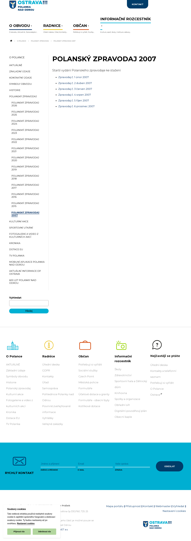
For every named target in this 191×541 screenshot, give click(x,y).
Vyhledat (15, 297)
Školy (118, 369)
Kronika (11, 412)
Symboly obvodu (17, 376)
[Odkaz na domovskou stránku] (11, 41)
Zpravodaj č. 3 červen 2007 (75, 88)
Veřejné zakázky (52, 424)
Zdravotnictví (123, 375)
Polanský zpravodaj (40, 41)
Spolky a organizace (127, 399)
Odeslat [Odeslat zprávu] (169, 466)
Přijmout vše (19, 531)
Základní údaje (15, 370)
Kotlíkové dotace (89, 406)
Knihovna (121, 393)
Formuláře (85, 388)
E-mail (81, 470)
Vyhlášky (47, 418)
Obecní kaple (123, 416)
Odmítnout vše (44, 531)
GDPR (46, 370)
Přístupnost (133, 506)
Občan (83, 356)
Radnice (48, 356)
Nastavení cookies (25, 523)
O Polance (21, 41)
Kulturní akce (14, 394)
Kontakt (148, 506)
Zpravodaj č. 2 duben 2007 (75, 83)
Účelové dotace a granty (93, 394)
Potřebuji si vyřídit (90, 364)
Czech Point (86, 376)
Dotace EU (13, 418)
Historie (11, 382)
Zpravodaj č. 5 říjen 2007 (73, 100)
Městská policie (88, 382)
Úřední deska (51, 364)
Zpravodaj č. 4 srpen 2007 (74, 94)
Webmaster (163, 506)
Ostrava (155, 394)
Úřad (45, 382)
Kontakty (48, 376)
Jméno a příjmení (49, 470)
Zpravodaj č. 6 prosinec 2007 (76, 106)
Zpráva (118, 470)
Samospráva (50, 388)
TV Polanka (13, 424)
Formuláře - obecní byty (93, 400)
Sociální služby (88, 370)
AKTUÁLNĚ (13, 364)
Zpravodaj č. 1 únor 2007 (73, 77)
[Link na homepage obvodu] (164, 528)
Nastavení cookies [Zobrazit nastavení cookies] (174, 510)
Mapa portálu (114, 506)
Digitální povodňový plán (131, 410)
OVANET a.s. (61, 529)
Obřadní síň (122, 404)
